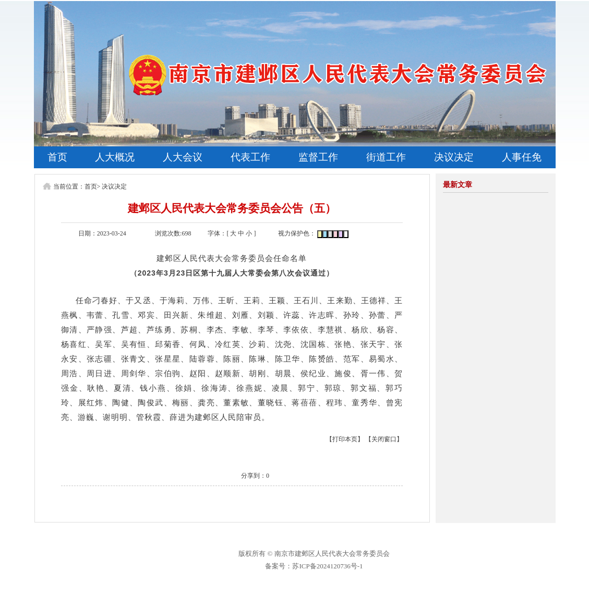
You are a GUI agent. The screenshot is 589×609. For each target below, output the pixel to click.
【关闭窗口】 (384, 439)
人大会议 (182, 157)
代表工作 (250, 157)
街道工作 (386, 157)
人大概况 (115, 157)
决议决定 (454, 157)
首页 (57, 157)
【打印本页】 (345, 439)
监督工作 (318, 157)
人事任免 (522, 157)
